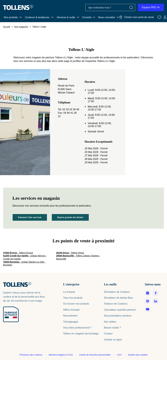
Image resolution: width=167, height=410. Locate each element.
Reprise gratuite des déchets (70, 217)
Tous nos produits (73, 297)
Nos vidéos (110, 321)
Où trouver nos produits (76, 303)
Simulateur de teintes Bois (118, 297)
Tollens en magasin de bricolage (81, 333)
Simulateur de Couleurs (117, 292)
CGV (119, 355)
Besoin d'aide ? (112, 327)
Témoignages (70, 321)
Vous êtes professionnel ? (77, 327)
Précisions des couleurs (31, 355)
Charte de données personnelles (95, 355)
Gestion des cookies (138, 355)
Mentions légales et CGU (61, 355)
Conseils (86, 17)
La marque (69, 292)
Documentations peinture (118, 315)
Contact (108, 333)
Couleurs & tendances (37, 17)
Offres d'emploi (71, 309)
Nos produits (11, 17)
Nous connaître (106, 17)
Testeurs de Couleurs (115, 303)
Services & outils (66, 17)
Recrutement (70, 315)
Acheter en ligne (113, 339)
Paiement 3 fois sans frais (30, 217)
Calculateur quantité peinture (120, 309)
